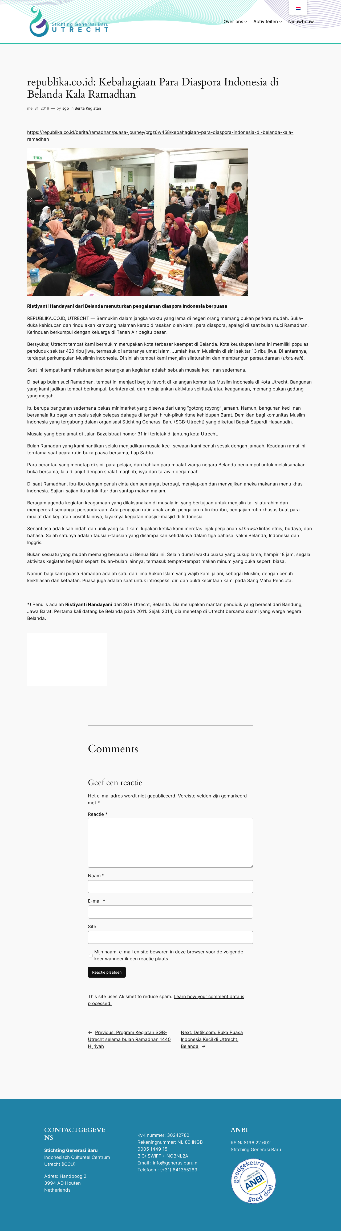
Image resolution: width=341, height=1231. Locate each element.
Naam (96, 875)
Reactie (98, 814)
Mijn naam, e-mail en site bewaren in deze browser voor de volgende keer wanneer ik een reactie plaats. (168, 955)
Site (92, 926)
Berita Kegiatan (88, 108)
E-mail (96, 901)
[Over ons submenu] (245, 21)
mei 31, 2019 (38, 108)
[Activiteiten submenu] (280, 21)
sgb (65, 108)
